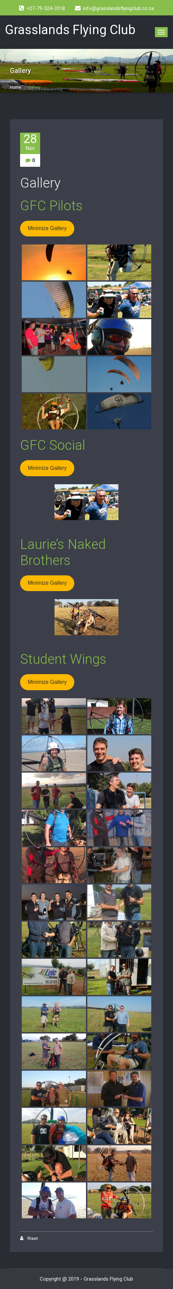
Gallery (40, 183)
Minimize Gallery (47, 228)
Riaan (29, 1238)
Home (15, 87)
